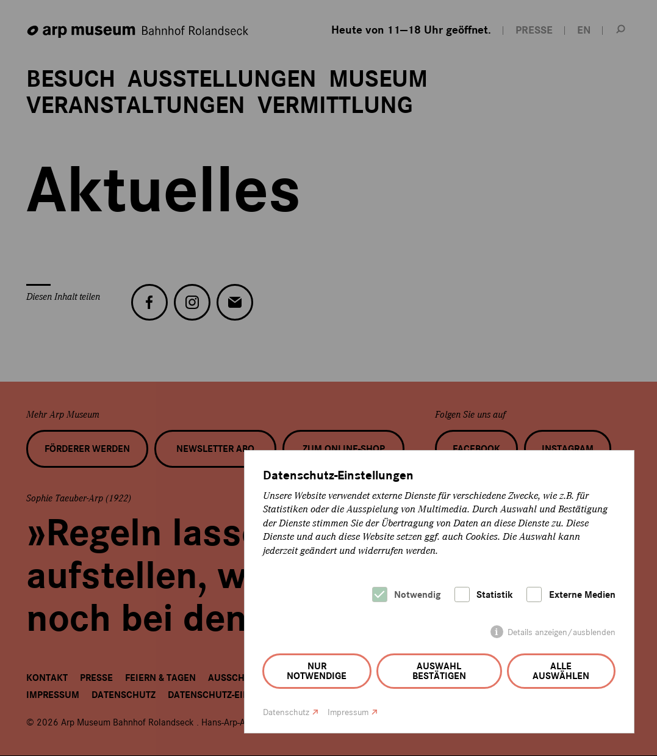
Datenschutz (286, 712)
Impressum (348, 712)
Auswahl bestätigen (439, 671)
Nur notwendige (316, 671)
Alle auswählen (561, 671)
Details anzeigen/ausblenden (562, 632)
